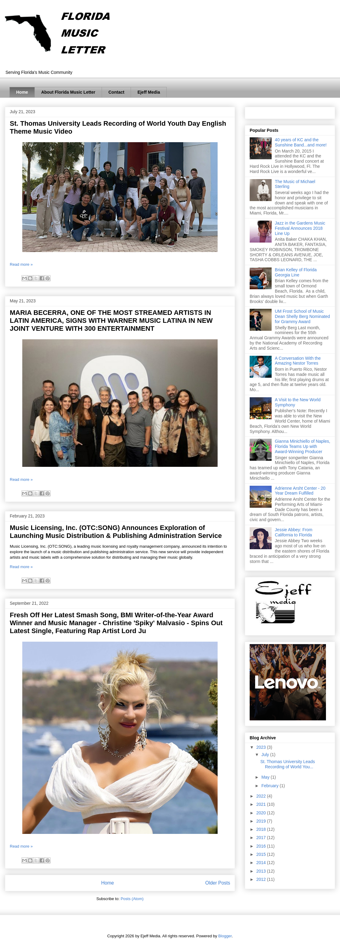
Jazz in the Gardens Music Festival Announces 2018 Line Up (300, 228)
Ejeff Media (148, 92)
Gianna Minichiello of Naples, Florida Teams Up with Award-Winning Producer (302, 446)
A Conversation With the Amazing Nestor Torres (298, 361)
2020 (261, 812)
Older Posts (217, 882)
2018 (261, 829)
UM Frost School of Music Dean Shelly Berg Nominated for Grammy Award (302, 316)
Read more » (21, 264)
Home (22, 92)
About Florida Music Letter (68, 92)
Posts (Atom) (132, 898)
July (265, 754)
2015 (261, 854)
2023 (261, 747)
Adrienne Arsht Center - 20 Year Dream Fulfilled (300, 491)
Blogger (225, 936)
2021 (261, 804)
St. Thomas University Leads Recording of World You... (287, 764)
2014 (261, 862)
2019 (261, 821)
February (270, 785)
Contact (116, 92)
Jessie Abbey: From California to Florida (294, 532)
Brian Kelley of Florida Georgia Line (296, 272)
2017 (261, 837)
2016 (261, 846)
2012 (261, 879)
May (265, 777)
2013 (261, 871)
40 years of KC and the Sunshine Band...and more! (301, 142)
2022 (261, 796)
